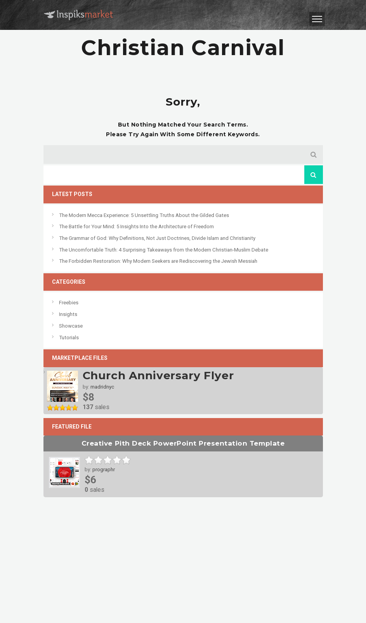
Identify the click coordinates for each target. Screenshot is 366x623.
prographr (103, 469)
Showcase (71, 326)
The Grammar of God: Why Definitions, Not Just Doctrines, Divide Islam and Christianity (157, 238)
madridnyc (102, 387)
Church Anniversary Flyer (158, 375)
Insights (68, 314)
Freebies (68, 302)
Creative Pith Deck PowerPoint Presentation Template (183, 443)
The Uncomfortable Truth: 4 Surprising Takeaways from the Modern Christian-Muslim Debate (163, 250)
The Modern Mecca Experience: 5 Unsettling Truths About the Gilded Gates (144, 215)
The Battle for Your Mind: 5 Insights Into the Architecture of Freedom (136, 226)
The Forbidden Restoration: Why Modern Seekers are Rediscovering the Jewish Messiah (158, 261)
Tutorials (69, 337)
